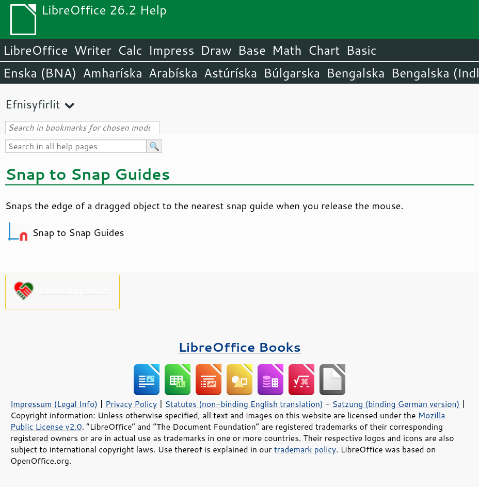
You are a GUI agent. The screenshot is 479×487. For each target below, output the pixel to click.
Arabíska (173, 73)
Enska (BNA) (39, 73)
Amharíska (112, 73)
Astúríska (231, 73)
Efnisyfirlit (32, 104)
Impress (172, 50)
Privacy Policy (131, 404)
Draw (215, 50)
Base (252, 50)
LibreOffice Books (239, 347)
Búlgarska (291, 73)
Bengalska (355, 73)
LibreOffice (35, 50)
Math (287, 50)
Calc (130, 50)
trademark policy (305, 449)
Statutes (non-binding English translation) (244, 404)
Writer (92, 50)
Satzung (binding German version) (396, 404)
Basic (361, 50)
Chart (324, 50)
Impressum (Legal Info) (54, 404)
